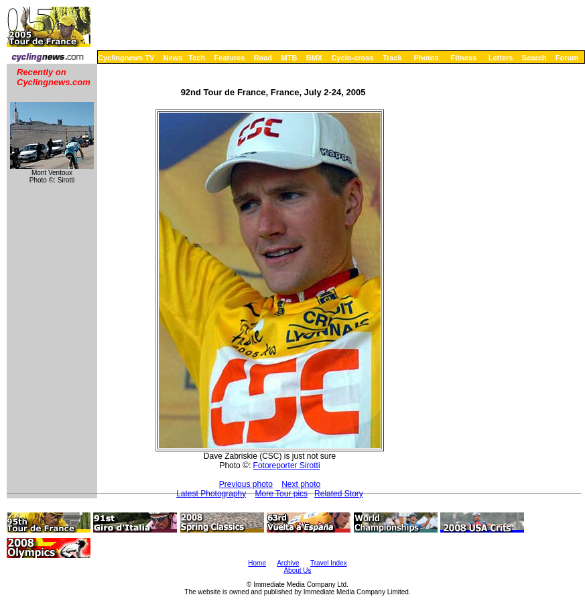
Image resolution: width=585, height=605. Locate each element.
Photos (425, 58)
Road (263, 58)
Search (534, 58)
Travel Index (328, 563)
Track (392, 58)
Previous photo (246, 484)
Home (257, 563)
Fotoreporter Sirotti (286, 465)
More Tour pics (281, 493)
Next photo (300, 484)
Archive (288, 563)
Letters (501, 58)
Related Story (338, 493)
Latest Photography (211, 493)
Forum (567, 58)
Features (229, 58)
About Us (297, 570)
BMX (314, 58)
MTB (289, 58)
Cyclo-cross (353, 58)
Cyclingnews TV (126, 58)
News (173, 58)
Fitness (463, 58)
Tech (196, 58)
